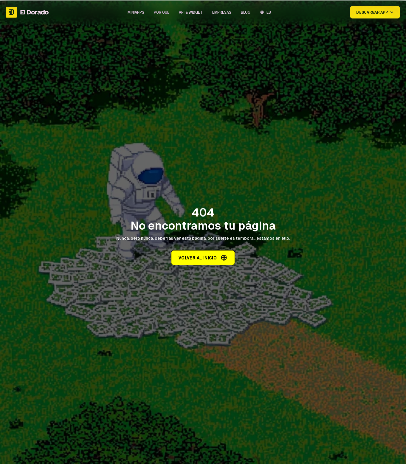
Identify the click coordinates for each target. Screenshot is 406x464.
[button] (136, 12)
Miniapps (136, 12)
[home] (27, 12)
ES (268, 12)
